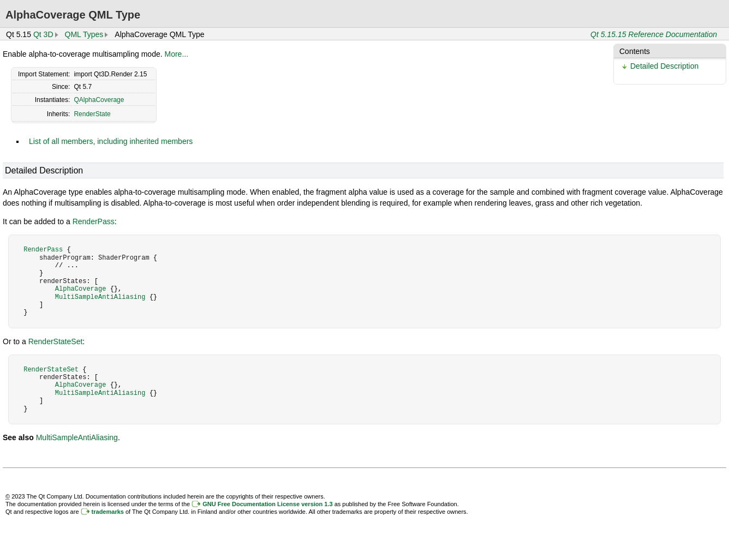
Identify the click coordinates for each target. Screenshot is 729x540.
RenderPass (94, 221)
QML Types (84, 34)
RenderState (92, 114)
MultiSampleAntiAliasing (100, 297)
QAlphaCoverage (99, 100)
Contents (634, 51)
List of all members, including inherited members (111, 141)
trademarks (108, 511)
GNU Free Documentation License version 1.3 (267, 504)
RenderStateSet (55, 341)
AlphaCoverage (80, 288)
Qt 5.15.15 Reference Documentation (653, 34)
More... (177, 54)
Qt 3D (43, 34)
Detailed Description (664, 66)
